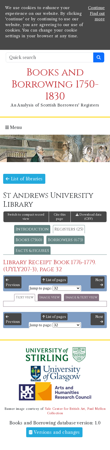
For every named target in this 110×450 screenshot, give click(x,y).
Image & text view (81, 297)
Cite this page (60, 217)
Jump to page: (41, 288)
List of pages (54, 280)
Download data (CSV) (88, 217)
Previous (13, 283)
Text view (25, 297)
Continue (96, 7)
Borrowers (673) (65, 240)
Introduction (32, 229)
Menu (13, 127)
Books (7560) (29, 240)
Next (99, 282)
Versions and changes (54, 432)
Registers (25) (68, 229)
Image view (49, 297)
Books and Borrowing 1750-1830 (55, 84)
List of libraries (24, 178)
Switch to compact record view (26, 217)
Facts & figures (32, 250)
